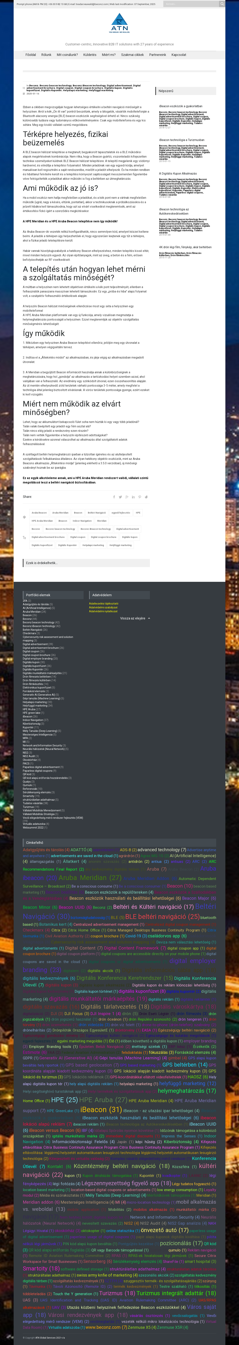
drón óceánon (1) (113, 1019)
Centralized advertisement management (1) (109, 924)
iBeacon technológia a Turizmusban (181, 140)
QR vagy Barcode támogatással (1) (120, 1250)
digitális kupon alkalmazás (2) (105, 985)
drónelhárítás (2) (37, 1030)
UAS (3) (30, 1300)
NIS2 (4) (131, 1223)
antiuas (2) (180, 861)
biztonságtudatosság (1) (90, 917)
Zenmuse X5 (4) (142, 1327)
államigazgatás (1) (45, 861)
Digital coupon (64, 88)
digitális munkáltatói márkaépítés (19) (98, 998)
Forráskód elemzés (34, 691)
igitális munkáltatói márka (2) (78, 1136)
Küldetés (89, 55)
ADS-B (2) (128, 850)
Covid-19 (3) (136, 936)
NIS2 (25, 752)
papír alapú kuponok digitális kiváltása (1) (171, 1237)
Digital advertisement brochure (48, 537)
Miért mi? (109, 55)
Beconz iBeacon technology (89, 85)
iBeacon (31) (101, 1109)
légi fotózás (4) (67, 1184)
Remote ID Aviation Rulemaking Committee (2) (69, 1255)
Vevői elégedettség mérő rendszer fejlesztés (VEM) (53, 817)
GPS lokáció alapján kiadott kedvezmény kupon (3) (160, 1071)
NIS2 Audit (29, 756)
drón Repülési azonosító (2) (153, 1019)
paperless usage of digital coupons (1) (102, 1237)
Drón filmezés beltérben (172, 253)
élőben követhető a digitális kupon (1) (152, 1041)
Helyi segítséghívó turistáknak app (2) (55, 1091)
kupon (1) (73, 1175)
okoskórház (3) (67, 1230)
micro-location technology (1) (151, 1202)
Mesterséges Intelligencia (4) (88, 1202)
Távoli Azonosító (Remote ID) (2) (82, 1286)
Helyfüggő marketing (101, 90)
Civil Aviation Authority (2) (67, 936)
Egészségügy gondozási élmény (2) (54, 1035)
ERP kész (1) (179, 1046)
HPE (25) (64, 1100)
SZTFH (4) (113, 1281)
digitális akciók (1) (104, 971)
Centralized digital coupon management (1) (180, 924)
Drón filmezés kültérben (37, 680)
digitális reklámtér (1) (198, 999)
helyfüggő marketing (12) (187, 1083)
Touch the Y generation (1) (75, 1294)
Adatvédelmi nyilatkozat (103, 611)
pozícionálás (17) (181, 1243)
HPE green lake (31, 712)
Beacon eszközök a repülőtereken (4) (119, 892)
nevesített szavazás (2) (102, 1223)
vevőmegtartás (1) (105, 1321)
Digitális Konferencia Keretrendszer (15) (125, 978)
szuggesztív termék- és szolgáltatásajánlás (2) (163, 1281)
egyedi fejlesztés (121, 513)
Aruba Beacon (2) (183, 869)
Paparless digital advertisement (41, 767)
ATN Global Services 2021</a (50, 1338)
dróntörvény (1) (127, 1030)
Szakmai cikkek (132, 55)
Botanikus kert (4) (56, 924)
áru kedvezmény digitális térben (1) (115, 869)
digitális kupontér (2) (183, 991)
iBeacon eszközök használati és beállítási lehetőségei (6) (140, 1117)
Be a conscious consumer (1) (142, 886)
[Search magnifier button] (222, 4)
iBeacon (62, 521)
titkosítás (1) (205, 1286)
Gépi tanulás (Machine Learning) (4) (133, 1058)
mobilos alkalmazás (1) (153, 1209)
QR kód (27, 774)
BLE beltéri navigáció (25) (162, 917)
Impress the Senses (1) (181, 1136)
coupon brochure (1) (107, 936)
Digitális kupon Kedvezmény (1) (48, 991)
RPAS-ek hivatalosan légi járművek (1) (160, 1255)
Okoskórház (30, 759)
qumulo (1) (177, 1250)
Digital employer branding (37, 658)
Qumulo (27, 785)
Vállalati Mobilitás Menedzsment (42, 810)
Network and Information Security (42, 745)
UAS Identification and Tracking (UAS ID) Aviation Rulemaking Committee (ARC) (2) (118, 1300)
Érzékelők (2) (204, 1046)
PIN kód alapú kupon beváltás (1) (90, 1244)
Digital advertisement (119, 85)
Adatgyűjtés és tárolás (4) (46, 850)
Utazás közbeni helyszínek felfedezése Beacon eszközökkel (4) (126, 1307)
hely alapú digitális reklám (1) (94, 1084)
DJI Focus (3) (76, 1013)
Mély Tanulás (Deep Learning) (40, 730)
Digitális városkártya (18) (183, 1006)
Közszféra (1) (184, 1167)
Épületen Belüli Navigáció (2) (104, 1046)
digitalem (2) (74, 971)
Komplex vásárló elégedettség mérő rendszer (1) (150, 1158)
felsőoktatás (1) (135, 1052)
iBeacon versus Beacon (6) (55, 1130)
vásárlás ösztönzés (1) (150, 1315)
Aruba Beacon (39, 513)
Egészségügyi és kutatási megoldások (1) (181, 1035)
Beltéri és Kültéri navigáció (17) (153, 907)
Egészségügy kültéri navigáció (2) (115, 1035)
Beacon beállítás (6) (64, 892)
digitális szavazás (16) (51, 1006)
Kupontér (177, 190)
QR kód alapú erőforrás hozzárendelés (45, 777)
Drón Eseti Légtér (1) (157, 1014)
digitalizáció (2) (36, 1014)
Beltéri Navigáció (97, 513)
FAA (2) (54, 1052)
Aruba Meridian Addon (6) (150, 878)
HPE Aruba (29, 709)
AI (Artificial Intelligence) (37, 608)
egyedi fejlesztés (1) (40, 1041)
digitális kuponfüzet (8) (142, 991)
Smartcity (28, 796)
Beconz (33, 85)
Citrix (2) (59, 930)
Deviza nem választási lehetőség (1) (186, 942)
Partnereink (157, 55)
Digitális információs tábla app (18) (169, 970)
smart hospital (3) (200, 1261)
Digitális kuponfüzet (42, 545)
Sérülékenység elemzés (37, 792)
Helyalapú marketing (75, 90)
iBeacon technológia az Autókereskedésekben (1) (147, 1124)
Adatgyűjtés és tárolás (36, 604)
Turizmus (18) (117, 1293)
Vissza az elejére (132, 618)
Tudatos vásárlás (168, 195)
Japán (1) (125, 1142)
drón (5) (130, 1013)
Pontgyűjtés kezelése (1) (138, 1244)
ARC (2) (199, 861)
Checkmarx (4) (36, 930)
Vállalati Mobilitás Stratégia (39, 814)
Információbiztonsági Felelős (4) (83, 1141)
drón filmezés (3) (192, 1013)
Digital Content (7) (84, 948)
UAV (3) (59, 1307)
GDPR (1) (30, 1058)
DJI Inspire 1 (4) (105, 1013)
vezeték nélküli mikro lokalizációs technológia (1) (163, 1321)
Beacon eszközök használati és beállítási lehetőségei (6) (125, 898)
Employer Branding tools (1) (53, 1046)
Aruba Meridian (60, 513)
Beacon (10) (180, 886)
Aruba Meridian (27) (90, 878)
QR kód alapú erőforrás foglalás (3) (60, 1250)
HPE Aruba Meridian (42, 521)
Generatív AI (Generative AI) (39, 694)
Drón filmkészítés (180, 255)
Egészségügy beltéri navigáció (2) (187, 1030)
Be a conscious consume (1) (94, 886)
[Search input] (192, 4)
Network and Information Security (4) (165, 1217)
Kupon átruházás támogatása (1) (110, 1175)
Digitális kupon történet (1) (96, 991)
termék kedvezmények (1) (136, 1286)
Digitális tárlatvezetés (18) (115, 1006)
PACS (26, 763)
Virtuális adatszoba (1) (66, 1327)
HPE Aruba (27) (103, 1100)
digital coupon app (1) (186, 948)
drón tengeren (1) (193, 1019)
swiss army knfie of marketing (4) (107, 1275)
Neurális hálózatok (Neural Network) (44, 749)
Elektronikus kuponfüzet (37, 687)
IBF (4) (88, 1130)
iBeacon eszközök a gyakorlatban (180, 106)
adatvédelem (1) (106, 850)
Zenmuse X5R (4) (172, 1327)
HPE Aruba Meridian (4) (151, 1100)
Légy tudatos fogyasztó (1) (194, 1184)
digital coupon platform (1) (78, 954)
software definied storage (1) (85, 1269)
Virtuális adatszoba (34, 823)
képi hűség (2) (149, 1142)
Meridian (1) (206, 1195)
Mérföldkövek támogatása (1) (171, 1195)
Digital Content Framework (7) (135, 948)
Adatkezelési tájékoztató (103, 603)
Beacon (78, 513)
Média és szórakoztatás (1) (62, 1195)
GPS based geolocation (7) (92, 1065)
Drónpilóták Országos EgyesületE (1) (83, 1030)
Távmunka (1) (40, 1286)
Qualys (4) (158, 1250)
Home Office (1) (36, 1101)
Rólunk (46, 55)
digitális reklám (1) (164, 999)
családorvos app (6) (167, 935)
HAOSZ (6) (198, 1076)
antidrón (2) (139, 861)
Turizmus (28, 806)
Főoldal (31, 55)
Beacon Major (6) (199, 898)
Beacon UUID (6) (75, 907)
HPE (138, 513)
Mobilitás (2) (119, 1209)
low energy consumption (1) (180, 1190)
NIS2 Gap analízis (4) (187, 1223)
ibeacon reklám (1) (88, 1124)
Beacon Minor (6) (40, 907)
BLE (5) (117, 917)
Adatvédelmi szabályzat (103, 607)
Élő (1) (114, 1041)
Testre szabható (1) (176, 1286)
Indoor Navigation (82, 521)
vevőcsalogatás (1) (188, 1315)
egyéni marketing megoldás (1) (82, 1041)
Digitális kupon (113, 88)
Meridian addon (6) (41, 1202)
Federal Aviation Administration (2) (91, 1052)
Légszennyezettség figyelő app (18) (126, 1183)
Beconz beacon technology (55, 85)
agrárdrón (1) (129, 856)
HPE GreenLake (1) (63, 1111)
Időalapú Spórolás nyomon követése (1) (126, 1130)
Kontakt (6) (59, 1166)
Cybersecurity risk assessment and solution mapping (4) (103, 942)
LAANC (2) (198, 1175)
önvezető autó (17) (165, 1230)
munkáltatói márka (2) (196, 1209)
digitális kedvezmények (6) (49, 978)
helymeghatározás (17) (187, 1091)
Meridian (101, 521)
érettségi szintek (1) (149, 1046)
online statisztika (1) (123, 1231)
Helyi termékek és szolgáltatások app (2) (122, 1091)
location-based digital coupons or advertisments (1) (113, 1190)
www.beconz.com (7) (106, 1327)
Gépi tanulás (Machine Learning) (41, 698)
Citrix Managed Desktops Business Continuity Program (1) (156, 930)
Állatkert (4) (75, 861)
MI (24, 741)
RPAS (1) (119, 1255)
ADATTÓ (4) (81, 850)
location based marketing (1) (46, 1190)
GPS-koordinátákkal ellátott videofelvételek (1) (148, 1077)
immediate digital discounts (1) (133, 1136)
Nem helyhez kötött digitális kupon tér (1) (94, 1217)
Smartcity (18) (41, 1268)
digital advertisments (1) (43, 948)
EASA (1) (149, 1030)
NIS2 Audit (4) (153, 1223)
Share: (27, 496)
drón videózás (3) (94, 1024)
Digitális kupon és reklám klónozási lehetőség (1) (174, 985)
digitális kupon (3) (61, 985)
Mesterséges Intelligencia (37, 734)
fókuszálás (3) (161, 1052)
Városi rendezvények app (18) (88, 1315)
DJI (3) (57, 1013)
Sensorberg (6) (97, 1261)
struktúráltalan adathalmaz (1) (52, 1275)
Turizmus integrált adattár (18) (176, 1293)
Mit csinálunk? (67, 55)
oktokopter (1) (93, 1231)
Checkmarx (29, 633)
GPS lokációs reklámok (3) (86, 1077)
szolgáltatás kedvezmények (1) (78, 1281)
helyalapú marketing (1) (139, 1084)
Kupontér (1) (150, 1175)
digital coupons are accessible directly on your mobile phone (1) (153, 954)
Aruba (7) (157, 869)
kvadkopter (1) (174, 1175)
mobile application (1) (86, 1209)
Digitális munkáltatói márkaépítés (42, 673)
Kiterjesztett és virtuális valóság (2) (79, 1158)
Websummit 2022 (33, 827)
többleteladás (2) (37, 1294)
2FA (25, 600)
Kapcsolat (179, 55)
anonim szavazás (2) (107, 861)
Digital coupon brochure (89, 88)
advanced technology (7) (162, 849)
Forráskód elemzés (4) (195, 1052)
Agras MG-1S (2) (154, 856)
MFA (25, 738)
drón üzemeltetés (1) (60, 1025)
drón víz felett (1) (126, 1025)
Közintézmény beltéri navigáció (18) (122, 1166)
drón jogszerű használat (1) (74, 1019)
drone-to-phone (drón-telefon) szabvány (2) (179, 1025)
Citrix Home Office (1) (87, 930)
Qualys (27, 781)
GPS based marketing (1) (140, 1065)
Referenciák (30, 788)
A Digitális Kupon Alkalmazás (178, 173)
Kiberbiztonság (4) (181, 1141)
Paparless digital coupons (189, 192)
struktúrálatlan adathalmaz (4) (138, 1269)
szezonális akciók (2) (156, 1275)
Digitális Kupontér (51, 90)
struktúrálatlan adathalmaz (39, 799)
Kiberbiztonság (31, 723)
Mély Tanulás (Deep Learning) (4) (115, 1195)
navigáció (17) (41, 1216)
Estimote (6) (35, 1052)
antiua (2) (160, 861)
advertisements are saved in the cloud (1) (84, 856)
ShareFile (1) (173, 1261)
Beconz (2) (102, 907)
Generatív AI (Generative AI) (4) (69, 1058)
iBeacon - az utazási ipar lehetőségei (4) (161, 1110)
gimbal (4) (177, 1058)
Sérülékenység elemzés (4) (137, 1261)
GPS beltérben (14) (185, 1065)
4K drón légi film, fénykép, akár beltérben (185, 247)
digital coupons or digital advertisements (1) (128, 962)
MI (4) (120, 1202)
